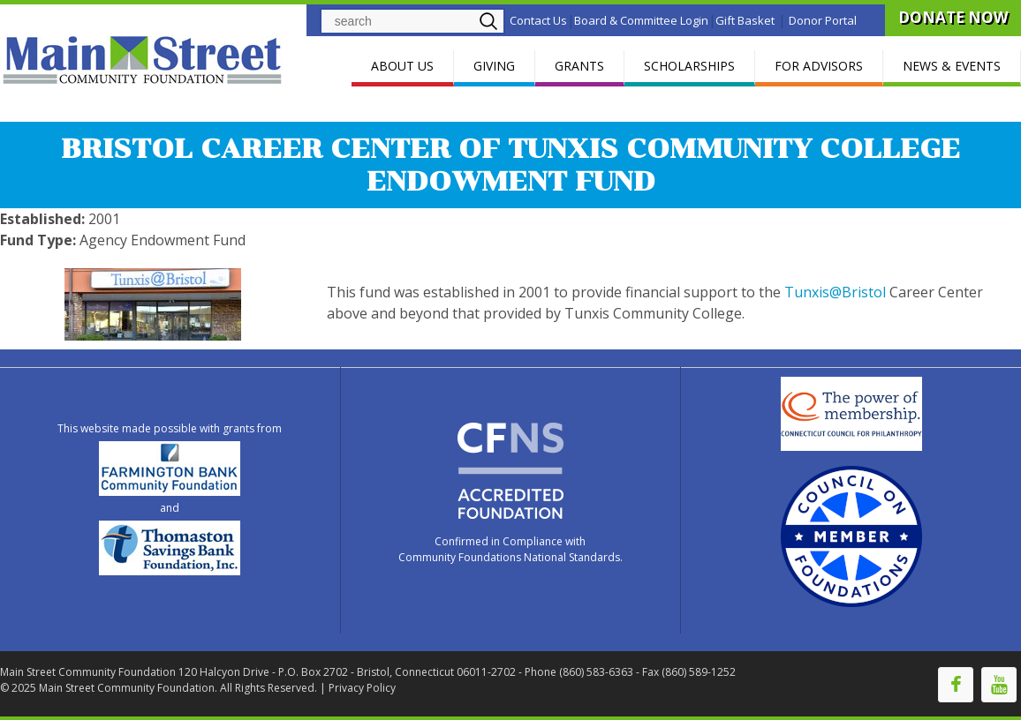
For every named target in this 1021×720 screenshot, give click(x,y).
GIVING (494, 65)
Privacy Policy (362, 687)
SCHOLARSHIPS (689, 65)
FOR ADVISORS (819, 65)
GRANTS (579, 65)
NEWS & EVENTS (952, 65)
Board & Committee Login (641, 20)
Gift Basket (745, 20)
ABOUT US (402, 65)
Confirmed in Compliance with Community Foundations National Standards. (510, 549)
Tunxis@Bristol (835, 292)
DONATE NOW (953, 17)
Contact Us (538, 20)
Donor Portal (823, 20)
